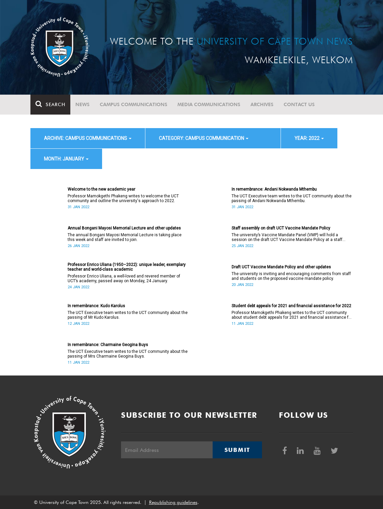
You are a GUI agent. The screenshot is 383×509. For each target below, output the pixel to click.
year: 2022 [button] (309, 138)
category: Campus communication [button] (203, 138)
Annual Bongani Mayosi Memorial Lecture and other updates (124, 228)
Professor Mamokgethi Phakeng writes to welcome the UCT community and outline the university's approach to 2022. (123, 198)
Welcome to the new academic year (101, 189)
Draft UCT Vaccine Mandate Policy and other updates (281, 267)
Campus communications (133, 104)
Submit (237, 449)
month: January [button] (66, 159)
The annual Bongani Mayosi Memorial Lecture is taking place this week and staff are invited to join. (125, 237)
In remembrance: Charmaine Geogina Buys (108, 344)
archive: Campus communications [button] (87, 138)
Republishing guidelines (173, 502)
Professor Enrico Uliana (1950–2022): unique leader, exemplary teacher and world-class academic (127, 267)
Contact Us (299, 104)
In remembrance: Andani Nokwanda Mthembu (274, 189)
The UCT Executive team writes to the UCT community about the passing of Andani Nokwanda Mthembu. (292, 198)
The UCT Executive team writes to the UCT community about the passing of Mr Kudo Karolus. (128, 315)
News (82, 104)
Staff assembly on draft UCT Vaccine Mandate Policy (281, 228)
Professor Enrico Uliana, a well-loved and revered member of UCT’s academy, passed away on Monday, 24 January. (124, 278)
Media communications (208, 104)
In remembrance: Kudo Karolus (96, 306)
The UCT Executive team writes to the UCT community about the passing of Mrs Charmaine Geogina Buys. (128, 354)
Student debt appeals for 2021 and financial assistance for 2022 (291, 306)
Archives (261, 104)
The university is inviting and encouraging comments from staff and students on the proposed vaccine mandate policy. (291, 276)
